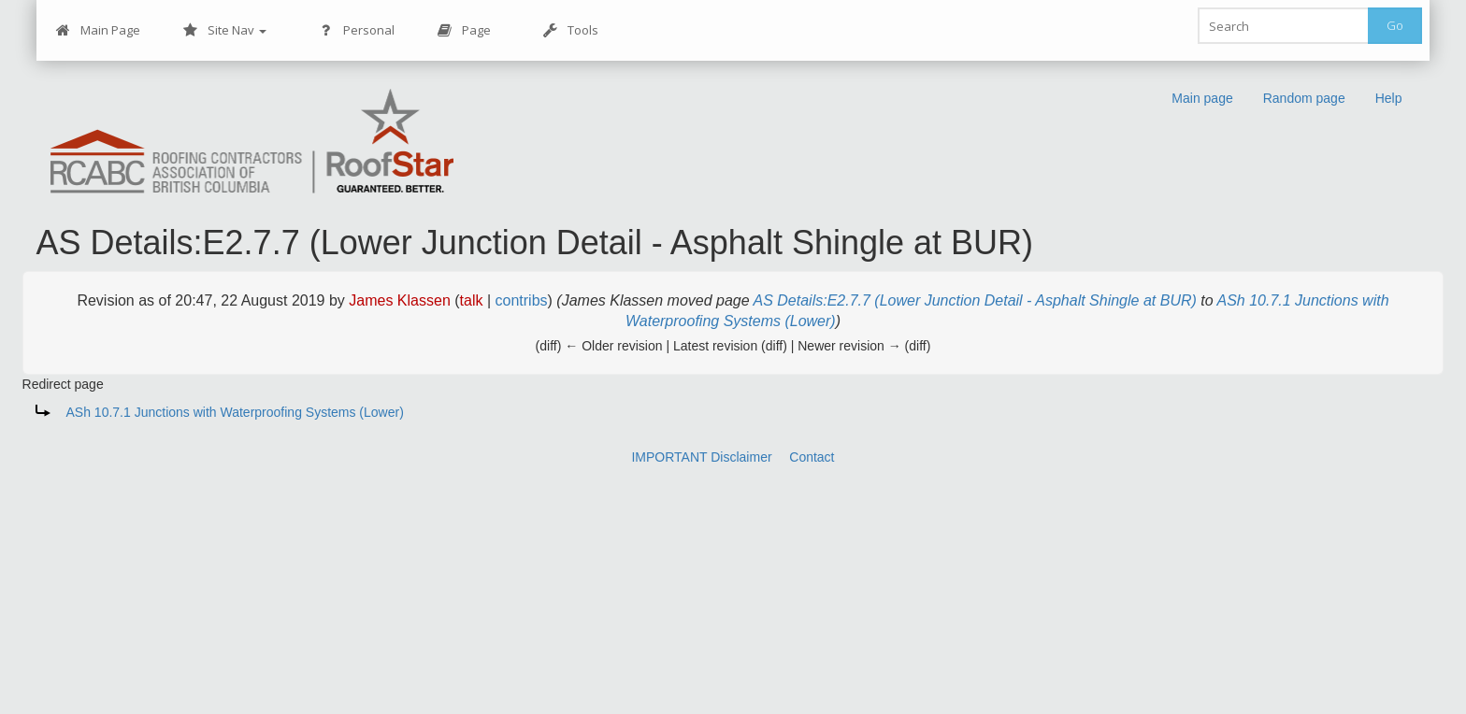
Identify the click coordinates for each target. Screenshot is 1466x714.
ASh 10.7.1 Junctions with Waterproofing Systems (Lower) (235, 412)
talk (471, 300)
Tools (570, 30)
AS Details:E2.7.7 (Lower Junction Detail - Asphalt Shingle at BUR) (975, 300)
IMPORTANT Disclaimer (701, 457)
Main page (1201, 98)
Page (464, 30)
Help (1388, 98)
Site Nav (224, 30)
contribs (522, 300)
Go (1395, 25)
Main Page (98, 30)
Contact (811, 457)
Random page (1304, 98)
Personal (357, 30)
